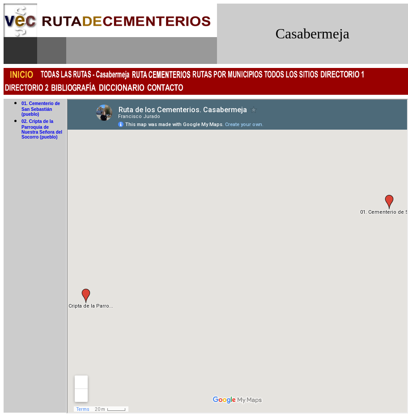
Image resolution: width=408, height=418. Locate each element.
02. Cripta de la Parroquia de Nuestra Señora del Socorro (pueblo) (41, 129)
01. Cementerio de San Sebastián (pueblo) (40, 109)
